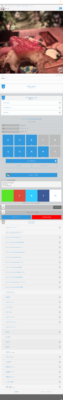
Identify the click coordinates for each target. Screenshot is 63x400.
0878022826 (8, 185)
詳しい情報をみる (31, 161)
